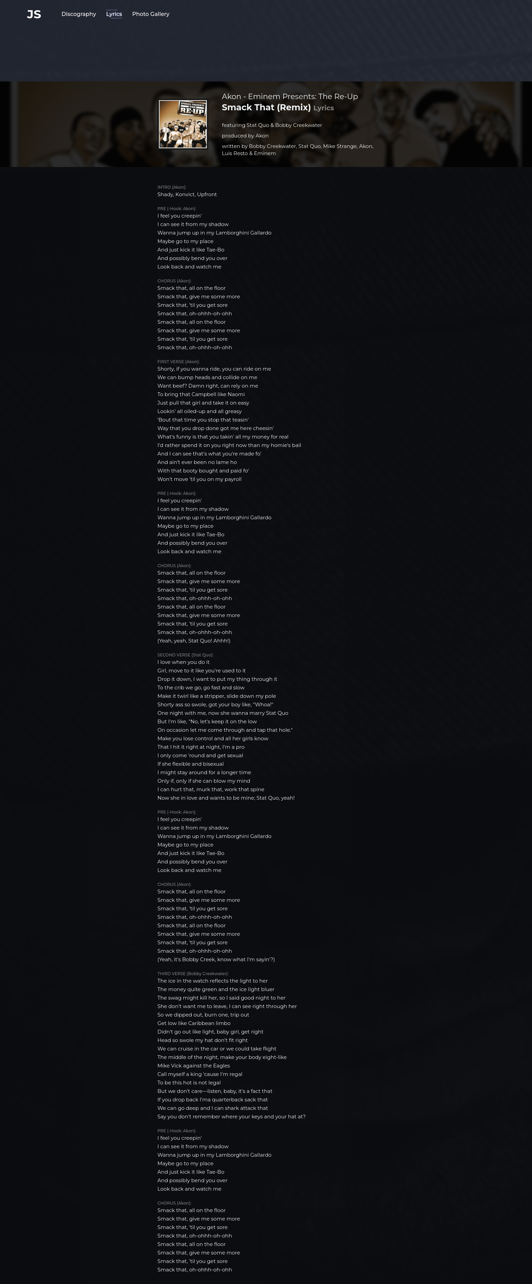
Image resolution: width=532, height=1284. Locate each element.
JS (34, 14)
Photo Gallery (151, 14)
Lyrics (114, 14)
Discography (78, 14)
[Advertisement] (266, 49)
